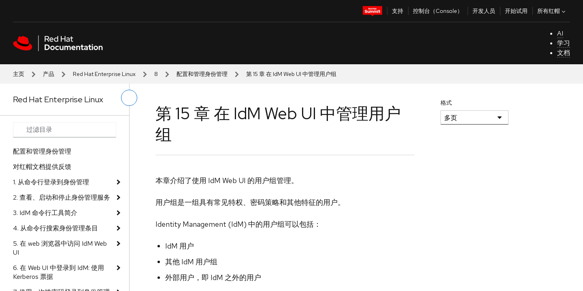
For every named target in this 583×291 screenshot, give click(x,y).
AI (560, 33)
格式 (446, 102)
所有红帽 (552, 11)
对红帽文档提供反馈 (42, 166)
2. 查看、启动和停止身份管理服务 (61, 197)
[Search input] (64, 129)
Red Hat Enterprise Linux (104, 74)
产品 (48, 74)
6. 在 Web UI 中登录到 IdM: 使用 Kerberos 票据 (58, 272)
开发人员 (483, 11)
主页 (18, 74)
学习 (563, 43)
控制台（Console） (438, 11)
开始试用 (516, 11)
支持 (397, 11)
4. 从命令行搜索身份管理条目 (55, 228)
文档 (563, 52)
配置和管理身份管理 (202, 74)
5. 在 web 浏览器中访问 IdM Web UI (60, 248)
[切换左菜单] (129, 98)
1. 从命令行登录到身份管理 (51, 182)
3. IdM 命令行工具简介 (45, 213)
